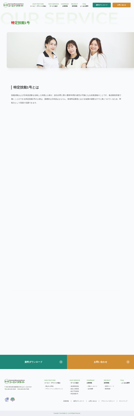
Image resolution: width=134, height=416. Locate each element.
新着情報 (66, 401)
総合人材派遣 (75, 389)
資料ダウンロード (102, 5)
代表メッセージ (92, 386)
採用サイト (108, 386)
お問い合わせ (121, 5)
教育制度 (107, 389)
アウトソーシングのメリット (54, 389)
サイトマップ (123, 401)
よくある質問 (125, 383)
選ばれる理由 (49, 386)
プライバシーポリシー (108, 401)
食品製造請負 (75, 386)
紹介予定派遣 (75, 391)
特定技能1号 (74, 393)
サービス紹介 (75, 383)
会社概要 (90, 389)
